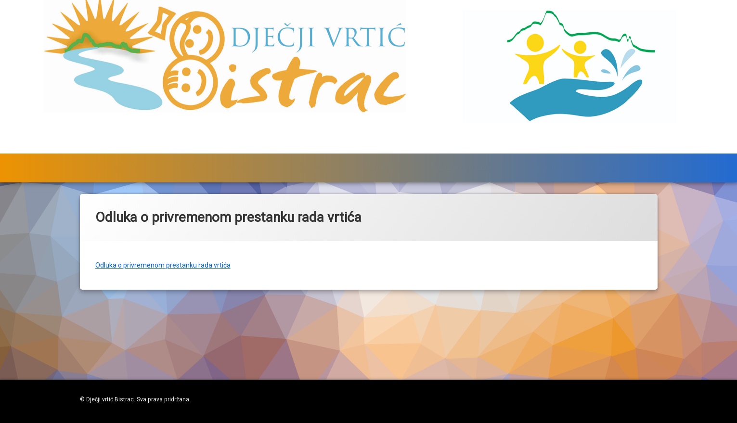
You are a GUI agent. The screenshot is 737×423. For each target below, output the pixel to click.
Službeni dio (115, 139)
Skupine (311, 139)
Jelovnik (547, 139)
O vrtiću (603, 139)
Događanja (240, 139)
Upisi (185, 139)
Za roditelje (385, 139)
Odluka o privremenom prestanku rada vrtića (163, 250)
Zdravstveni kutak (462, 139)
